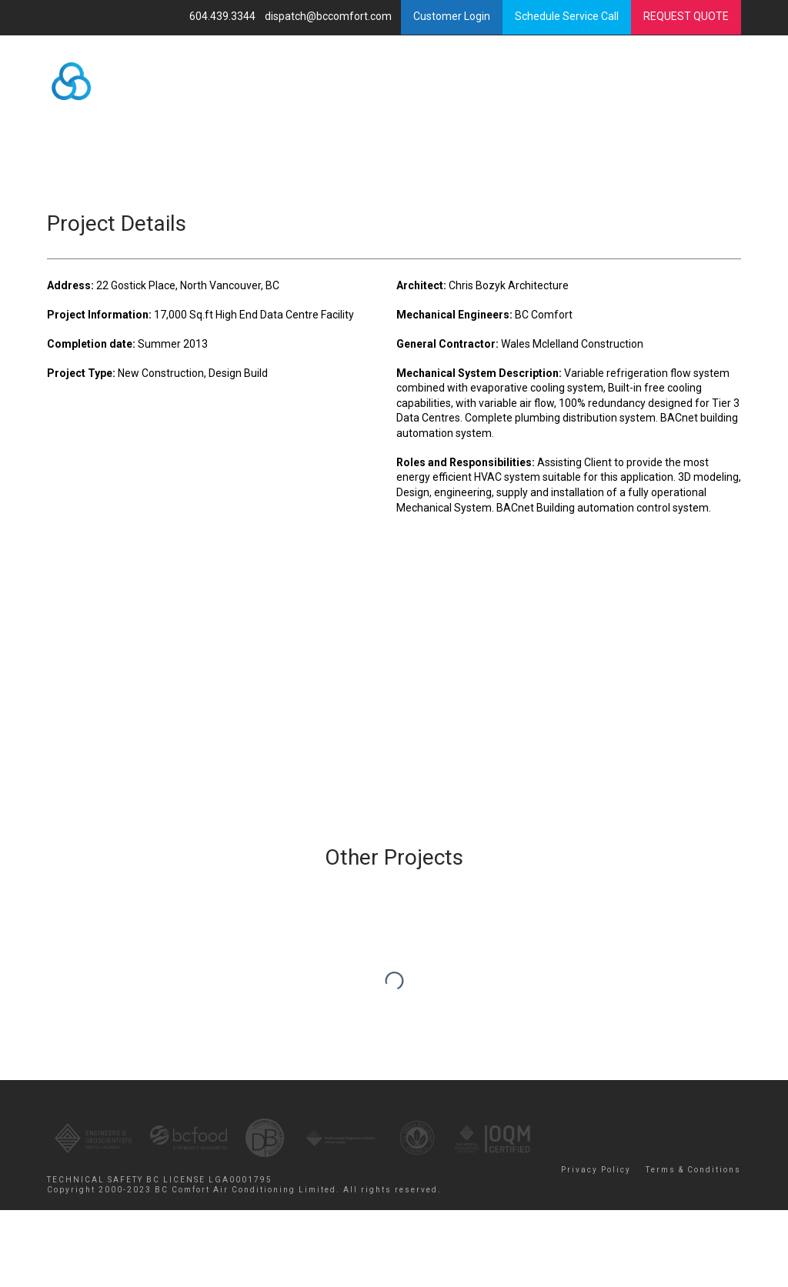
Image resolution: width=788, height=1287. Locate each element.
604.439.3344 (223, 16)
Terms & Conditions (693, 1169)
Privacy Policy (596, 1169)
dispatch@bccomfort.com (329, 16)
